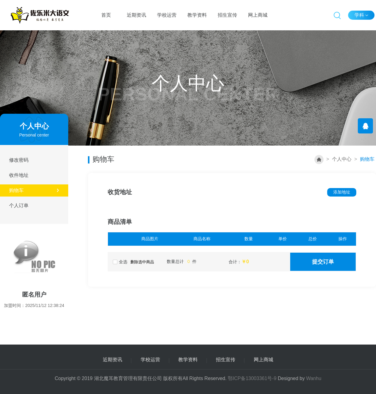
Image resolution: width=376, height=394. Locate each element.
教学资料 (197, 15)
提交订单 (323, 262)
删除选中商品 (142, 262)
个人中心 (341, 159)
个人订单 (26, 205)
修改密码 (26, 160)
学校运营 (166, 15)
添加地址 (341, 192)
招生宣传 (227, 15)
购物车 (34, 190)
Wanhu (313, 378)
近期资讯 (136, 15)
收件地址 (26, 175)
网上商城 (257, 15)
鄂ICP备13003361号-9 (252, 378)
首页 (106, 15)
